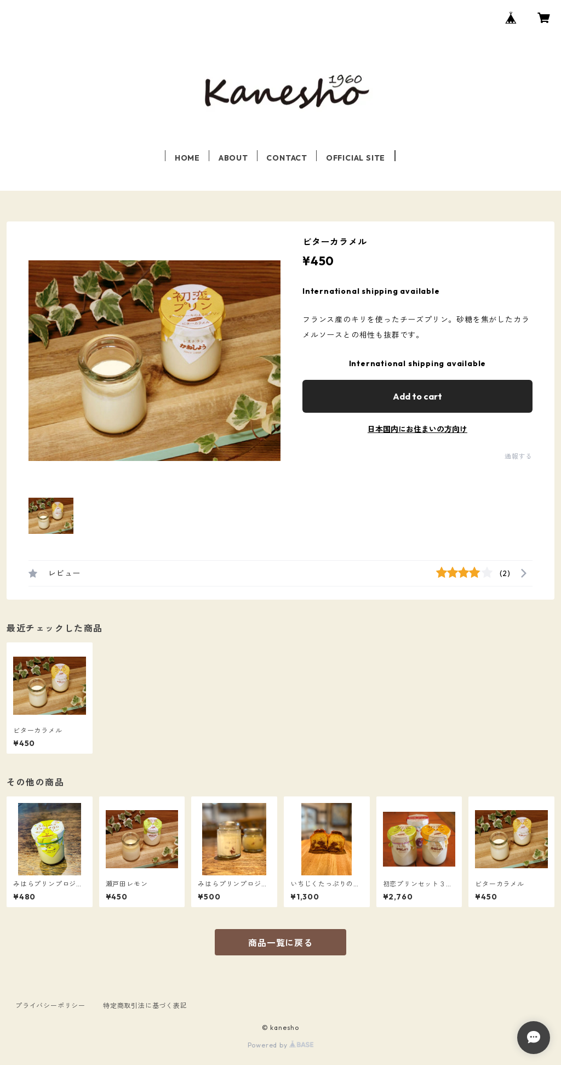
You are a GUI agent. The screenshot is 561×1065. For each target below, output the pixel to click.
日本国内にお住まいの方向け (417, 429)
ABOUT (233, 158)
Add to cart (417, 396)
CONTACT (286, 158)
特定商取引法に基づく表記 (145, 1005)
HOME (187, 158)
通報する (519, 456)
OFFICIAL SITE (355, 158)
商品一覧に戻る (280, 942)
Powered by (281, 1045)
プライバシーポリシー (50, 1005)
